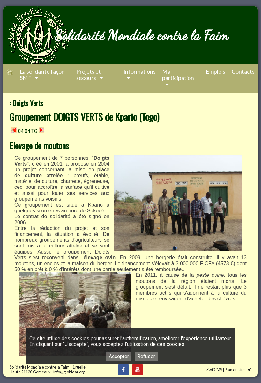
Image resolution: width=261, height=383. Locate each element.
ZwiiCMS (214, 369)
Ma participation (178, 78)
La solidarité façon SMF (42, 74)
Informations (139, 74)
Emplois (215, 71)
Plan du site (235, 369)
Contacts (243, 71)
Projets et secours (90, 74)
